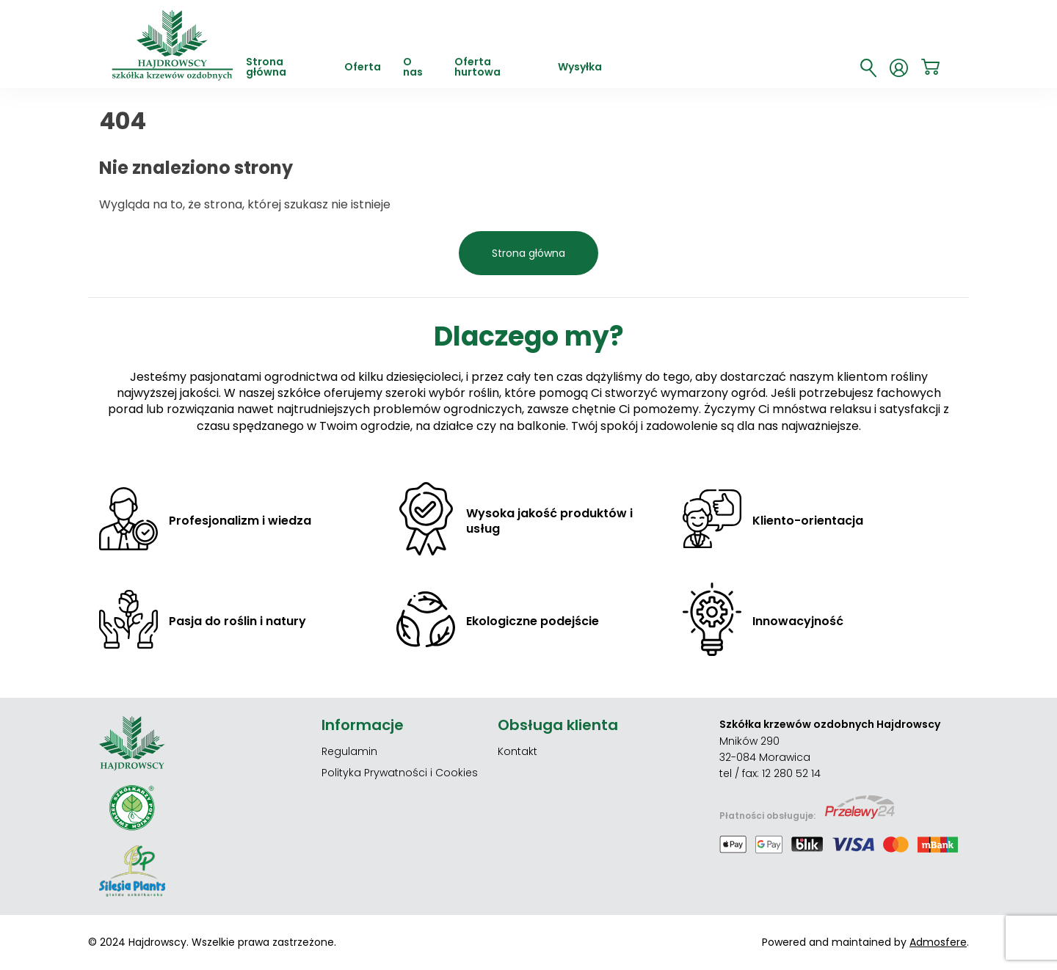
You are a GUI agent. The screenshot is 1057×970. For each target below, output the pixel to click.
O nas (413, 67)
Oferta (362, 68)
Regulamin (349, 751)
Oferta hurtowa (477, 67)
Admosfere (938, 942)
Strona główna (266, 67)
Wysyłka (580, 68)
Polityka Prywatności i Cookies (400, 772)
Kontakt (517, 751)
